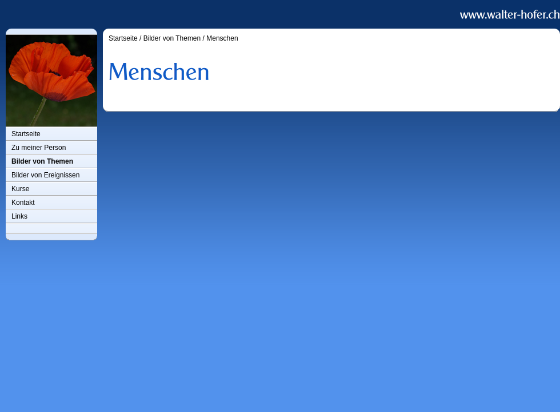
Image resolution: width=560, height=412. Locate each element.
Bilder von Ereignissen (45, 175)
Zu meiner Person (38, 148)
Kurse (20, 189)
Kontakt (23, 203)
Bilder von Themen (42, 161)
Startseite (26, 134)
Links (19, 216)
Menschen (222, 38)
